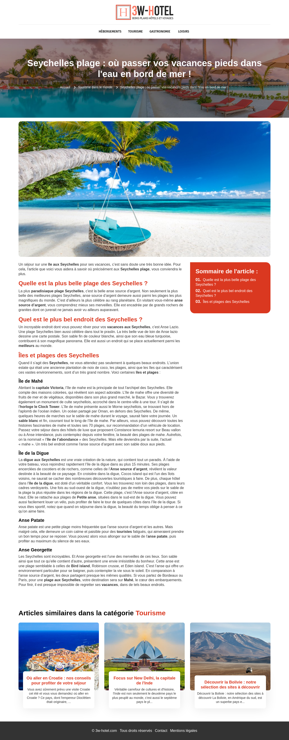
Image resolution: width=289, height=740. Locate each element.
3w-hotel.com (106, 731)
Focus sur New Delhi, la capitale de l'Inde (144, 680)
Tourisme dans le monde (95, 87)
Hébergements (110, 31)
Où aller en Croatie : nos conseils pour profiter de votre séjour (58, 680)
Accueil (65, 87)
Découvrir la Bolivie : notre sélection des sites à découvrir (230, 684)
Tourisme (135, 31)
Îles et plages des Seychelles (222, 302)
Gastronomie (159, 31)
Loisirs (183, 31)
